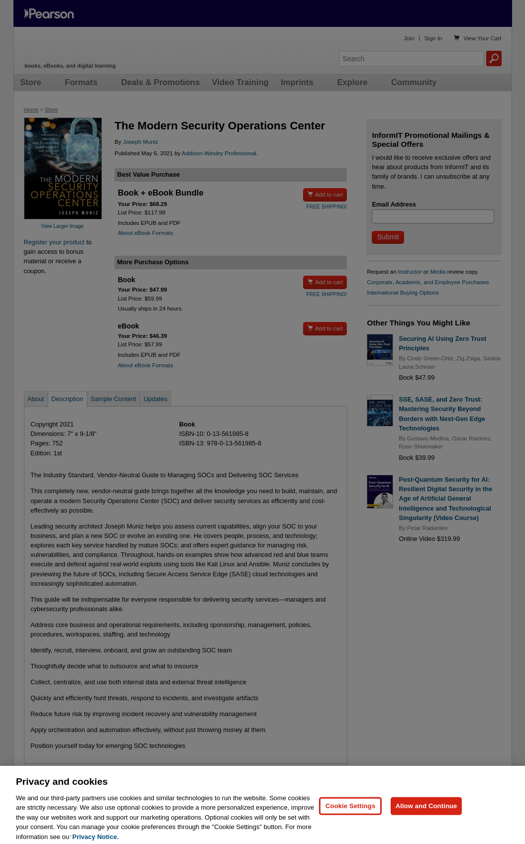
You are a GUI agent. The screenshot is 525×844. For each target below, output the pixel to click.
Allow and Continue (426, 812)
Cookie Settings (350, 812)
